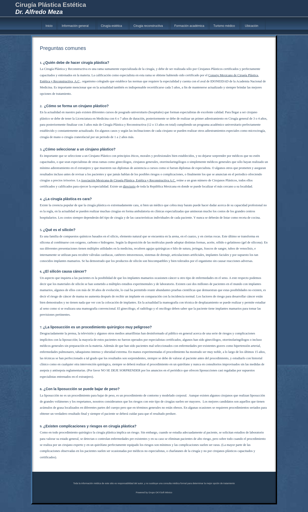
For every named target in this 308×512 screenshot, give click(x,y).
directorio (129, 186)
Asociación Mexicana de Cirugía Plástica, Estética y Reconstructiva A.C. (128, 180)
